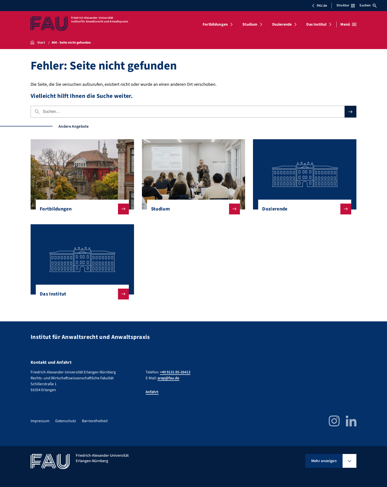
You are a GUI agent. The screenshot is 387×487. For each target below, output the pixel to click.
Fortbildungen (215, 24)
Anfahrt (152, 392)
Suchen (368, 5)
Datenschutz (65, 421)
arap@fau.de (168, 378)
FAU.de (319, 5)
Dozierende (282, 24)
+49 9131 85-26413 (175, 372)
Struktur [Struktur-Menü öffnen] (345, 5)
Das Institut (316, 24)
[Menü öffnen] (348, 24)
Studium (249, 24)
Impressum (40, 421)
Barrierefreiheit (95, 421)
